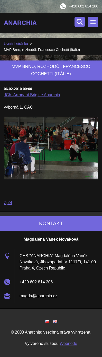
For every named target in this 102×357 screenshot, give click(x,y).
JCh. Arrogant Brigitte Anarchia (32, 95)
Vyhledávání (80, 22)
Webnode (68, 343)
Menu (93, 22)
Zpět (8, 203)
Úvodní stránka (16, 44)
